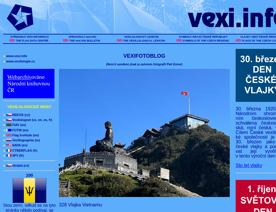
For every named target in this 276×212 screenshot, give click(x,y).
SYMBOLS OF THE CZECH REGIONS (206, 40)
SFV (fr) (13, 155)
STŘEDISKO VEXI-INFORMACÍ (29, 36)
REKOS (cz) (16, 115)
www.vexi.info (15, 56)
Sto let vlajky (249, 165)
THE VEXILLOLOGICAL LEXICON (144, 40)
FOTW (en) (15, 130)
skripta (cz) (16, 165)
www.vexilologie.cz (19, 61)
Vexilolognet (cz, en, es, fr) (27, 120)
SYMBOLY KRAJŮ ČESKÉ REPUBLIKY (203, 36)
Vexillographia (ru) (21, 140)
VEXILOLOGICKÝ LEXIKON (141, 36)
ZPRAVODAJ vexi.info (82, 36)
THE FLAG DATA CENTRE (32, 40)
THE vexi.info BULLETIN (85, 40)
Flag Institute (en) (21, 135)
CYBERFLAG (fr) (20, 150)
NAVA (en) (15, 145)
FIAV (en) (14, 125)
